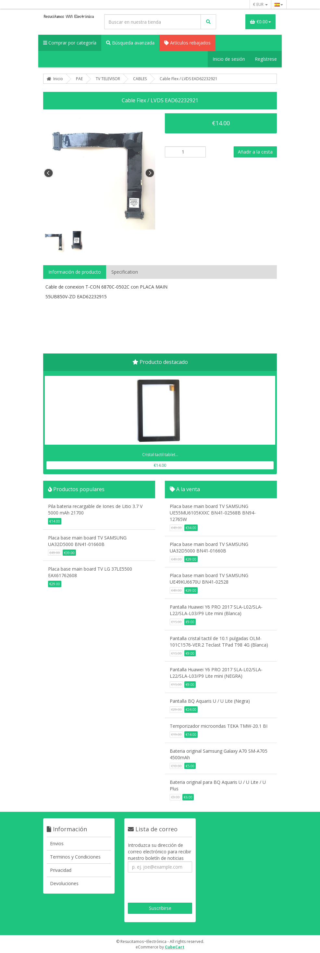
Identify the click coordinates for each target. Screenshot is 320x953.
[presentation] (172, 888)
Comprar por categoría (69, 43)
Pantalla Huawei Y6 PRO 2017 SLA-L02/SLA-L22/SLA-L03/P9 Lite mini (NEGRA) (216, 672)
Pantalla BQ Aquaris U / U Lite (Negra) (210, 701)
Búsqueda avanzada (130, 43)
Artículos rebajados (187, 43)
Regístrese (266, 59)
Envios (57, 843)
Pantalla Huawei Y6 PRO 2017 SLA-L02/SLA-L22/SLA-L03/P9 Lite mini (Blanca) (216, 610)
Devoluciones (64, 883)
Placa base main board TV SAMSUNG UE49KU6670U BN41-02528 (209, 578)
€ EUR (260, 4)
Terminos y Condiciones (75, 857)
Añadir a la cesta (255, 152)
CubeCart (174, 947)
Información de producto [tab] (74, 272)
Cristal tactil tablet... (160, 454)
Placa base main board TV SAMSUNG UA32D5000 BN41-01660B (87, 541)
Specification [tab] (124, 272)
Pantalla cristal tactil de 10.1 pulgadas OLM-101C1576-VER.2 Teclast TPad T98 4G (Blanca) (219, 641)
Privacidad (60, 870)
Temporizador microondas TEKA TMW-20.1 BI (218, 726)
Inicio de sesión (229, 59)
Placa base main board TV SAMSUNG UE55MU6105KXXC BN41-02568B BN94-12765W (213, 512)
